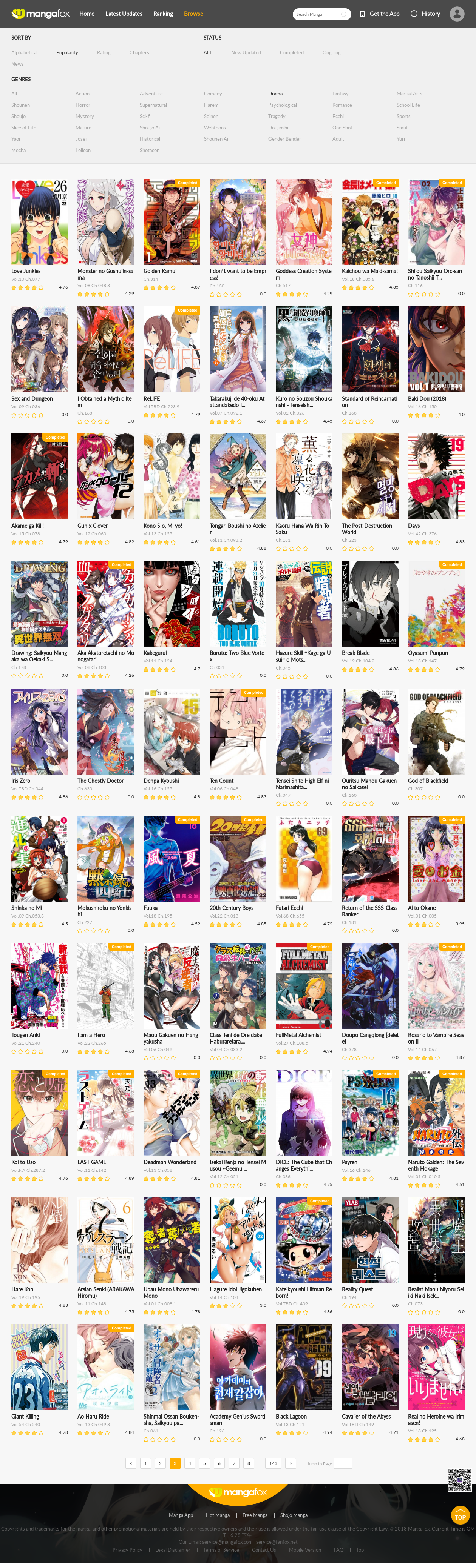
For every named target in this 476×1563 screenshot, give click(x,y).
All (14, 94)
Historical (150, 139)
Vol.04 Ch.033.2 (226, 1049)
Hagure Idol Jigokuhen (236, 1289)
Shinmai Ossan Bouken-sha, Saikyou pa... (171, 1419)
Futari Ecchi (289, 908)
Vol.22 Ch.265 (91, 1043)
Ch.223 (349, 540)
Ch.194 (349, 1297)
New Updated (246, 52)
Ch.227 (84, 922)
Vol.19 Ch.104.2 (358, 661)
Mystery (85, 116)
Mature (83, 127)
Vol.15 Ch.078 (25, 533)
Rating (104, 52)
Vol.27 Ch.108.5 (292, 1043)
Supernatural (153, 105)
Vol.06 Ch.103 (91, 667)
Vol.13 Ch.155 (158, 533)
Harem (211, 105)
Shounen (20, 105)
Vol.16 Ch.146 (356, 1170)
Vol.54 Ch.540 (25, 1424)
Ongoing (332, 52)
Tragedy (277, 116)
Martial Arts (409, 94)
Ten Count (221, 781)
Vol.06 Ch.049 (158, 1049)
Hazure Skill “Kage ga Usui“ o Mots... (303, 656)
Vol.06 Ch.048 (224, 788)
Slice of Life (23, 127)
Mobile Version (305, 1550)
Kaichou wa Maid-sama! (370, 271)
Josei (81, 139)
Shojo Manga (294, 1515)
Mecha (18, 150)
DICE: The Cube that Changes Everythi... (304, 1165)
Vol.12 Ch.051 (224, 1176)
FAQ (338, 1550)
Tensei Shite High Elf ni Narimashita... (302, 784)
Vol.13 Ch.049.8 (93, 1424)
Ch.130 (217, 286)
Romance (342, 105)
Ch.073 (415, 1303)
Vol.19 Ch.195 (25, 1297)
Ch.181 (283, 540)
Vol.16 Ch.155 (158, 788)
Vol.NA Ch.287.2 (28, 1170)
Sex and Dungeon (32, 398)
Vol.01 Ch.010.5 (424, 1176)
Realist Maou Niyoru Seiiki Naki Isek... (436, 1292)
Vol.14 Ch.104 (224, 1297)
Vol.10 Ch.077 (25, 279)
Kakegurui (155, 653)
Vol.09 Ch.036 (25, 406)
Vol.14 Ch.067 (422, 1049)
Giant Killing (25, 1416)
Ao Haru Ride (93, 1416)
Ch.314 (151, 279)
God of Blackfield (428, 781)
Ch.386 (283, 1176)
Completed (292, 52)
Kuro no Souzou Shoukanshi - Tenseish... (304, 401)
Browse (193, 13)
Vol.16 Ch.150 (422, 406)
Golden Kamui (160, 271)
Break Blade (355, 653)
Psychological (282, 105)
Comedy (213, 94)
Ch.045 (283, 668)
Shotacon (149, 150)
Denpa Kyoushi (161, 781)
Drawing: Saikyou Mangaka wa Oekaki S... (39, 656)
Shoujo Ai (150, 127)
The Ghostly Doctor (100, 781)
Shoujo (18, 116)
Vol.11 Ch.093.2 (226, 540)
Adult (338, 139)
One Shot (342, 127)
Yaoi (15, 139)
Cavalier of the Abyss (366, 1416)
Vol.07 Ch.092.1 (226, 413)
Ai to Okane (422, 908)
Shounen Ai (216, 139)
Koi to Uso (23, 1162)
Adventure (151, 94)
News (17, 64)
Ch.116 (415, 285)
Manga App (181, 1515)
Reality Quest (357, 1289)
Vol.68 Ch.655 (290, 916)
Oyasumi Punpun (428, 653)
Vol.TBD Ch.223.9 (161, 406)
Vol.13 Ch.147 (422, 661)
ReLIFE (152, 398)
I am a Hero (91, 1035)
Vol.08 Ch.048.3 (93, 285)
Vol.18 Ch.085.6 (358, 279)
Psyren (349, 1162)
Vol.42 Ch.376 (422, 533)
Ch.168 (84, 413)
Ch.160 (349, 795)
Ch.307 (415, 788)
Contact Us (264, 1550)
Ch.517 (283, 285)
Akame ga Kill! (27, 526)
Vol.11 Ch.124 (158, 661)
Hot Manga (218, 1515)
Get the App (384, 13)
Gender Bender (284, 139)
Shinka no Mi (26, 908)
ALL (208, 52)
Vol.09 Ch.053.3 (27, 916)
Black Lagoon (291, 1416)
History (431, 13)
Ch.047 (283, 795)
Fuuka (151, 908)
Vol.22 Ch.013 (224, 916)
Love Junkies (25, 271)
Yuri (401, 139)
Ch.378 (349, 1049)
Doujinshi (278, 127)
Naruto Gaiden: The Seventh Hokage (436, 1165)
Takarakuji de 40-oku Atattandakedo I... (237, 401)
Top (360, 1550)
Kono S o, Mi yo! (163, 526)
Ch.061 (151, 1431)
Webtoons (215, 127)
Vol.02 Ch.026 (290, 413)
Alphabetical (24, 52)
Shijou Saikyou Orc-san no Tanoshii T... (435, 274)
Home (86, 13)
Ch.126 (217, 1431)
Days (414, 526)
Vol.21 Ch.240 (25, 1043)
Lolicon (83, 150)
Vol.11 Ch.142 (91, 1170)
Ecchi (338, 116)
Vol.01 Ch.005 (422, 916)
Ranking (163, 13)
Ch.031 (217, 667)
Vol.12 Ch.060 (91, 533)
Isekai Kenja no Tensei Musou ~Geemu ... (238, 1165)
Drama (275, 94)
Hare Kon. (22, 1289)
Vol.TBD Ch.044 (27, 788)
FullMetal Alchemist (298, 1035)
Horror (83, 105)
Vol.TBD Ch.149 (358, 1424)
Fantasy (340, 94)
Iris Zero (20, 781)
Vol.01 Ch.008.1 (160, 1303)
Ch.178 (18, 667)
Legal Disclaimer (172, 1550)
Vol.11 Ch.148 (91, 1303)
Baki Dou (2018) (427, 398)
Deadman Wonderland (170, 1162)
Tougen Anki (25, 1035)
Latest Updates (123, 13)
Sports (404, 116)
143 (273, 1463)
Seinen (211, 116)
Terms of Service (221, 1550)
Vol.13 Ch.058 (158, 1170)
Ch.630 (84, 788)
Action (83, 94)
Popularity (67, 52)
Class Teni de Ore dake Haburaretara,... (236, 1038)
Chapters (139, 52)
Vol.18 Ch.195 (158, 916)
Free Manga (255, 1515)
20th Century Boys (231, 908)
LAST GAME (91, 1162)
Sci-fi (145, 116)
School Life (408, 105)
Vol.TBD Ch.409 (292, 1303)
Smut (402, 127)
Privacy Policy (127, 1550)
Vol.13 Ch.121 (290, 1424)
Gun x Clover (92, 526)
